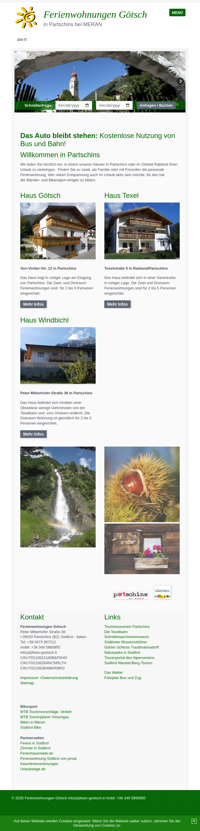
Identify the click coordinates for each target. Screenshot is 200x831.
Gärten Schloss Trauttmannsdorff (131, 647)
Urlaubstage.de (33, 769)
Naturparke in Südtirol (122, 652)
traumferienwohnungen (39, 764)
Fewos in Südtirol (34, 743)
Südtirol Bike (30, 727)
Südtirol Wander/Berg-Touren (128, 663)
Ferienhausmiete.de (36, 753)
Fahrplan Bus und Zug (122, 678)
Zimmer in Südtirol (35, 748)
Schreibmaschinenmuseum (126, 637)
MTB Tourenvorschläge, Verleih (46, 712)
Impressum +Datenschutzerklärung (49, 678)
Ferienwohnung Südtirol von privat (48, 758)
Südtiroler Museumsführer (125, 642)
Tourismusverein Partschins (127, 626)
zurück (20, 82)
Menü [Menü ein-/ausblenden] (177, 12)
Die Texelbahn (116, 632)
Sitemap (27, 683)
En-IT (22, 39)
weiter (180, 82)
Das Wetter (113, 672)
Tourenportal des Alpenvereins (129, 658)
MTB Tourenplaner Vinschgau (44, 717)
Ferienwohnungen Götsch (95, 14)
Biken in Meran (32, 722)
